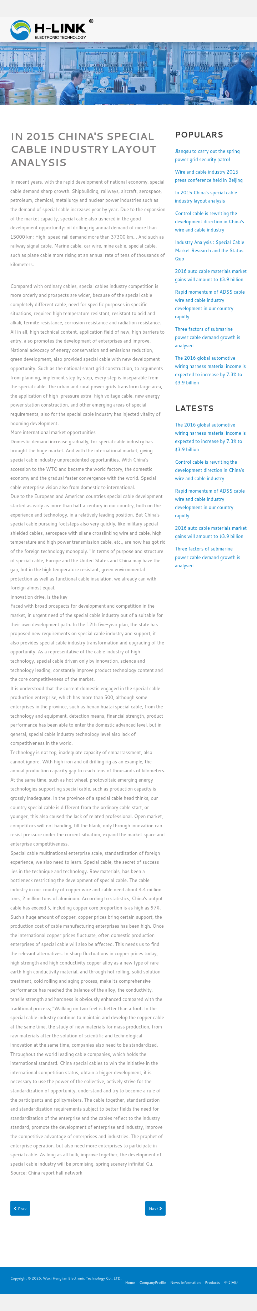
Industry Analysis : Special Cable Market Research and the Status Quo (209, 250)
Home (130, 1282)
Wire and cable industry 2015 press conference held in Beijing (209, 176)
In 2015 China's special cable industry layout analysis (206, 196)
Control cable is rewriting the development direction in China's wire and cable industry (209, 221)
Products (212, 1282)
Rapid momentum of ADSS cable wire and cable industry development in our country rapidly (210, 304)
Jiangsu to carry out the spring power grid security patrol (207, 155)
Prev (20, 1209)
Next (155, 1209)
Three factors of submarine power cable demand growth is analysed (207, 337)
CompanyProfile (152, 1282)
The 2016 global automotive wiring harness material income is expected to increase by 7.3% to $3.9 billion (210, 370)
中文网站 (231, 1282)
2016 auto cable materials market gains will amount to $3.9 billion (211, 275)
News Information (185, 1282)
